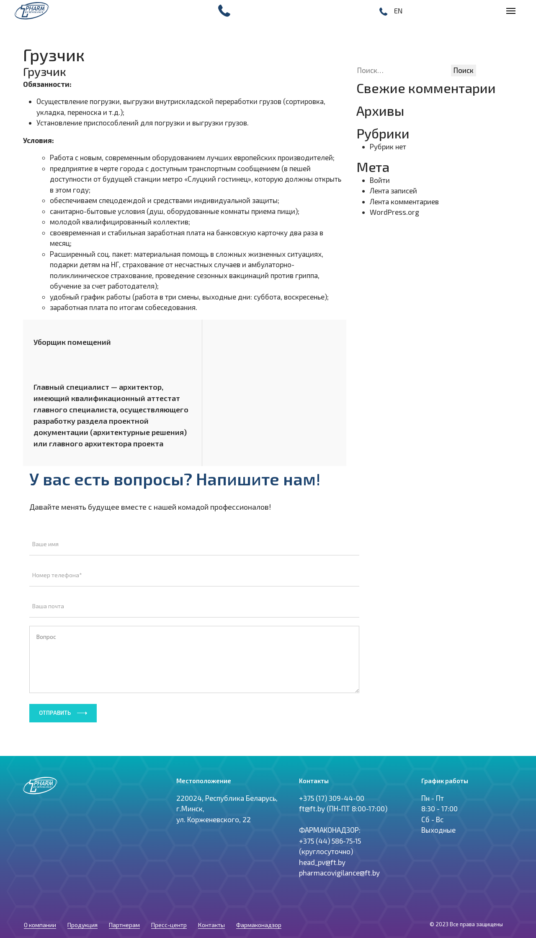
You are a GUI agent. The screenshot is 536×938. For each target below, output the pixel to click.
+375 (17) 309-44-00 (331, 778)
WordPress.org (394, 212)
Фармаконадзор (258, 898)
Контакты (211, 898)
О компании (40, 898)
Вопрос (194, 625)
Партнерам (124, 898)
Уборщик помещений (72, 342)
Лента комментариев (404, 201)
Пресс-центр (169, 898)
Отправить (55, 679)
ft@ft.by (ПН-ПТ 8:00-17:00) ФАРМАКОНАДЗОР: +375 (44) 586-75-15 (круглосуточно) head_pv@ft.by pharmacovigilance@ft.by (343, 821)
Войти (380, 180)
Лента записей (393, 190)
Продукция (82, 898)
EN (398, 10)
